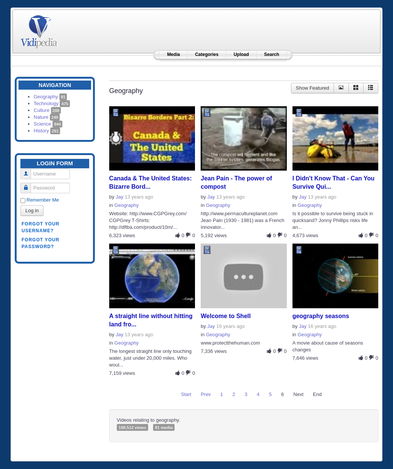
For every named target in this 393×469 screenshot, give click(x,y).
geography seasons (320, 316)
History (47, 131)
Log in (32, 210)
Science (48, 124)
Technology (52, 103)
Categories (206, 54)
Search (271, 54)
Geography (50, 96)
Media (173, 54)
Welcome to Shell (226, 316)
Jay (119, 197)
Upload (241, 54)
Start (186, 394)
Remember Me (42, 200)
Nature (47, 117)
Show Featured (312, 88)
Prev (206, 394)
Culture (47, 110)
